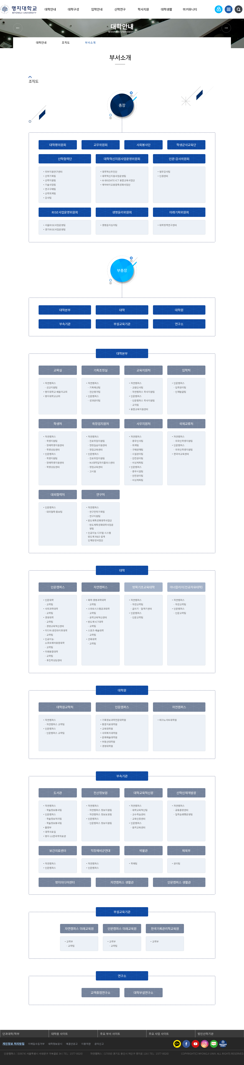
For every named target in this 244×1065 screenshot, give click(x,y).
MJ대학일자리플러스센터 (102, 462)
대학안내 (50, 9)
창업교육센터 (96, 449)
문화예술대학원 (109, 737)
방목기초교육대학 (143, 587)
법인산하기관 (206, 1034)
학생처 (58, 423)
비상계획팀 (137, 462)
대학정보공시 (55, 1044)
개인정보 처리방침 (13, 1044)
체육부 (186, 850)
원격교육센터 (138, 827)
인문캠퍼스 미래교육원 (122, 928)
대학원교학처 (64, 707)
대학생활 (166, 9)
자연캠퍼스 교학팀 (56, 724)
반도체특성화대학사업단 (100, 520)
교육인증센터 (138, 818)
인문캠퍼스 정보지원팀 (100, 823)
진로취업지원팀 (97, 440)
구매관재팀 (137, 449)
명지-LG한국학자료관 (55, 836)
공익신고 (99, 1044)
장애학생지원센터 (55, 445)
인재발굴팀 (180, 391)
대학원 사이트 (59, 1034)
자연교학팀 (137, 604)
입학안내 (96, 9)
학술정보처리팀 (54, 818)
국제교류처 (186, 423)
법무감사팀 (164, 171)
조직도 (65, 42)
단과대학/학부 (10, 1034)
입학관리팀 (180, 387)
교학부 (69, 941)
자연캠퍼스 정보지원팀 (100, 810)
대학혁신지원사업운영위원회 (122, 158)
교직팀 (135, 404)
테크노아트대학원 (168, 719)
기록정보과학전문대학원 (114, 719)
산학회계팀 (50, 193)
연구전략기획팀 (97, 511)
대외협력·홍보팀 (54, 511)
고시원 (92, 471)
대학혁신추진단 (109, 171)
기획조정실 (101, 370)
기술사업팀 (50, 184)
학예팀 (134, 863)
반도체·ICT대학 (95, 621)
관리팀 (177, 863)
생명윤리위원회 (122, 212)
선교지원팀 (52, 387)
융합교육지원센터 (139, 409)
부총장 (122, 270)
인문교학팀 (137, 617)
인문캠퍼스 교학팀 (56, 733)
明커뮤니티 (190, 9)
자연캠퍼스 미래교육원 (79, 928)
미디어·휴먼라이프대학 (56, 630)
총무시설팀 (137, 471)
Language (209, 9)
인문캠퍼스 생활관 (179, 882)
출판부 (48, 827)
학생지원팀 (52, 440)
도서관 (58, 792)
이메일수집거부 (36, 1044)
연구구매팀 (50, 189)
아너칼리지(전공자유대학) (186, 587)
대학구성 (73, 9)
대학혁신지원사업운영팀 (114, 176)
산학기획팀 (50, 176)
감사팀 (48, 197)
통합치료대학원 (109, 724)
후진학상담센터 (54, 660)
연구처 (100, 494)
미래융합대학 (51, 651)
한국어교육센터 (181, 454)
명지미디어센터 (65, 882)
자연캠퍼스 (50, 863)
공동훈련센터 (181, 810)
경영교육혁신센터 (55, 626)
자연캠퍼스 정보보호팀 (100, 814)
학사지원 (143, 9)
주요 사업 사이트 (159, 1034)
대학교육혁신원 (143, 792)
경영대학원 (107, 746)
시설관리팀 (137, 454)
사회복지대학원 (109, 733)
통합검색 (238, 9)
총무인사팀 (137, 440)
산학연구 (120, 9)
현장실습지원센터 (98, 445)
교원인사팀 (137, 387)
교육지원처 (143, 370)
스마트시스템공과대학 (99, 608)
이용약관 (86, 1044)
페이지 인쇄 (225, 43)
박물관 (143, 850)
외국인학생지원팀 (184, 440)
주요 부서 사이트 (110, 1034)
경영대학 (49, 617)
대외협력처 (58, 494)
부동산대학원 (108, 741)
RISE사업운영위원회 (65, 212)
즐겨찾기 (214, 43)
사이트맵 (228, 9)
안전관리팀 (137, 458)
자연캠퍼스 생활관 (122, 882)
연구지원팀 (94, 516)
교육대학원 (107, 728)
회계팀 (135, 445)
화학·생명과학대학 (97, 600)
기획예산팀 (94, 387)
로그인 (219, 9)
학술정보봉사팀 (54, 810)
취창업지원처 (100, 423)
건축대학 (92, 639)
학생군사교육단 (186, 144)
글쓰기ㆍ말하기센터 (142, 608)
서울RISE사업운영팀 (55, 225)
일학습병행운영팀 (184, 814)
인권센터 (163, 176)
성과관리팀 (94, 400)
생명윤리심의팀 (109, 225)
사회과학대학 (51, 608)
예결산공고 (72, 1044)
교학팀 (50, 604)
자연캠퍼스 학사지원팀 (143, 391)
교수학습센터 (138, 814)
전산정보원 (101, 792)
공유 (204, 43)
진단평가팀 (94, 391)
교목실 (58, 370)
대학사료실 (50, 831)
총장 (122, 105)
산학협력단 (65, 158)
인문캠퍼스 (50, 867)
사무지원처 (143, 423)
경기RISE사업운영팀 (55, 229)
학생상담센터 (53, 449)
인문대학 (49, 600)
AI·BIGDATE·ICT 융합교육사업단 (118, 180)
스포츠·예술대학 (96, 630)
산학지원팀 (50, 180)
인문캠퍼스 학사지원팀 (143, 400)
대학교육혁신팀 (140, 810)
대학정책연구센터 (168, 225)
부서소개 (90, 42)
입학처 (186, 370)
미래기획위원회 (179, 212)
